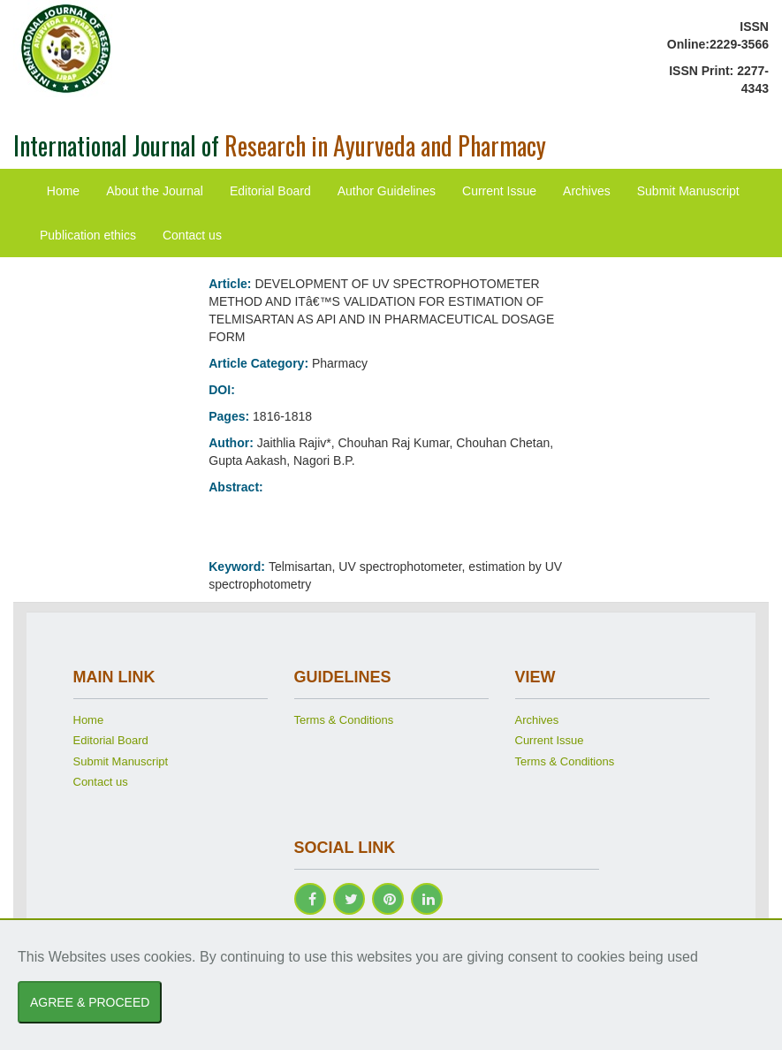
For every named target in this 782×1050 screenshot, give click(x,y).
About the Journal (154, 191)
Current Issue (499, 191)
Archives (587, 191)
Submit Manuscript (688, 191)
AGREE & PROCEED (89, 1002)
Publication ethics (88, 235)
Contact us (192, 235)
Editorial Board (270, 191)
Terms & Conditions (344, 720)
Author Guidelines (387, 191)
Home (63, 191)
